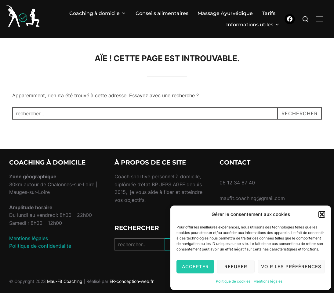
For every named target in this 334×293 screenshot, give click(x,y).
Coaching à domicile (97, 13)
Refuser (235, 266)
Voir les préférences (291, 266)
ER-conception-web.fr (132, 281)
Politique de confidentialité (40, 246)
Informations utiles (253, 25)
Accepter (195, 266)
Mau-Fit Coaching (64, 281)
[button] (322, 214)
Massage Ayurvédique (225, 13)
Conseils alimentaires (162, 13)
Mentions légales (267, 281)
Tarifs (268, 13)
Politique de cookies (233, 281)
